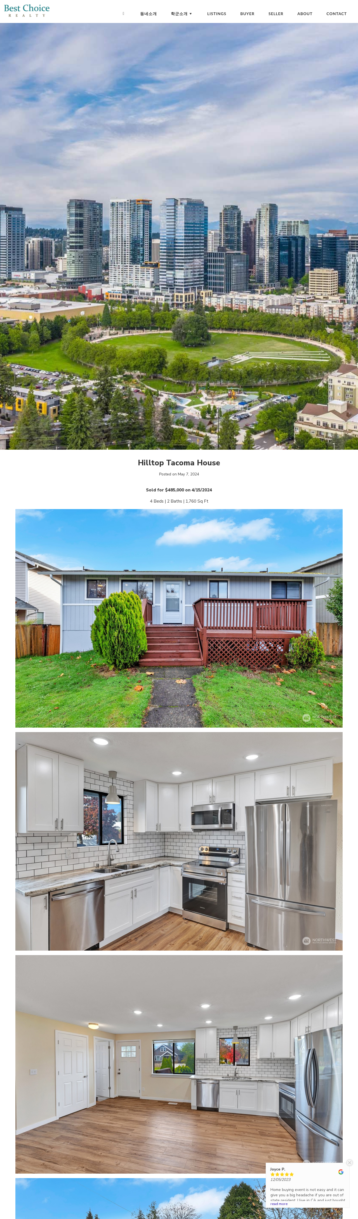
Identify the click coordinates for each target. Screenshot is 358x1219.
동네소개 (148, 13)
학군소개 (182, 13)
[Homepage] (123, 13)
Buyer (247, 13)
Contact (336, 13)
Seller (275, 13)
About (304, 13)
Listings (216, 13)
